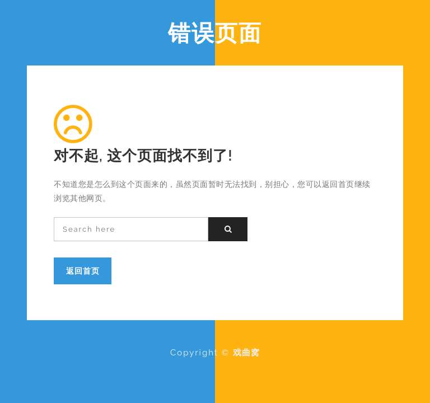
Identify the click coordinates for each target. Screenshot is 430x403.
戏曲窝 (246, 353)
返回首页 (83, 270)
